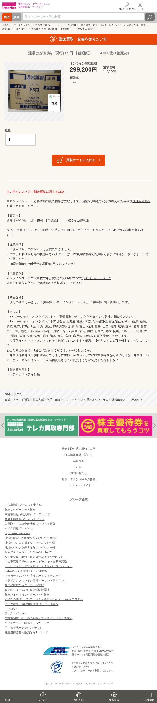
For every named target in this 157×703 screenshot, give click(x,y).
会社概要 (78, 461)
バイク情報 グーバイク (19, 528)
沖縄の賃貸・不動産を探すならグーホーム (31, 538)
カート (140, 9)
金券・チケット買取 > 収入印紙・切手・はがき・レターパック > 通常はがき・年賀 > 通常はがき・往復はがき (73, 399)
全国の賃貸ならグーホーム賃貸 (24, 585)
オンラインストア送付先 (23, 374)
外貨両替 (114, 700)
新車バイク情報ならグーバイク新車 (27, 594)
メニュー (151, 6)
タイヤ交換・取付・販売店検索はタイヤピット (34, 557)
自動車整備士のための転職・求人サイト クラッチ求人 (38, 618)
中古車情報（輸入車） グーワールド (27, 514)
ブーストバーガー (16, 613)
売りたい (43, 700)
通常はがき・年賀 (136, 25)
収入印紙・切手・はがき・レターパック (102, 25)
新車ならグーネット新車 (20, 509)
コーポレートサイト (78, 485)
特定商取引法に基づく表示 (78, 448)
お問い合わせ (78, 473)
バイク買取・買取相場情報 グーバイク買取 (31, 604)
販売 (16, 17)
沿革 (78, 467)
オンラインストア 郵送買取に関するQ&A (35, 191)
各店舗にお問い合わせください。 (62, 283)
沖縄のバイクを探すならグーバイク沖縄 (30, 547)
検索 (150, 17)
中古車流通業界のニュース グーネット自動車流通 (36, 561)
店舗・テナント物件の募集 (78, 479)
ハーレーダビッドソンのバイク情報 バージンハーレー (38, 566)
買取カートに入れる (80, 160)
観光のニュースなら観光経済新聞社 (27, 589)
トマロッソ (12, 608)
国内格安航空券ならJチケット (23, 627)
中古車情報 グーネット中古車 (23, 504)
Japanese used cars (17, 533)
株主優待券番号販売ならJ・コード (26, 632)
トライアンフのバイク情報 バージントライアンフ (36, 580)
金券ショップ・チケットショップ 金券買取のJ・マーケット (33, 25)
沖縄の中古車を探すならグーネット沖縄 (30, 542)
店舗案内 (149, 700)
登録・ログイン (127, 9)
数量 (8, 130)
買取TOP (72, 25)
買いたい (78, 700)
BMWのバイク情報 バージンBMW (26, 571)
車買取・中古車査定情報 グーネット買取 (30, 523)
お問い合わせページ (97, 278)
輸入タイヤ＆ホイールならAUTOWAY (28, 552)
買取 (7, 17)
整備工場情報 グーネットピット (24, 519)
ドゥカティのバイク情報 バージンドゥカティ (33, 575)
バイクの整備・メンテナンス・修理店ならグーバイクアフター (44, 599)
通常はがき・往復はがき (15, 29)
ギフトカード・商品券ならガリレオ (27, 623)
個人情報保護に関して (79, 454)
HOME (8, 700)
